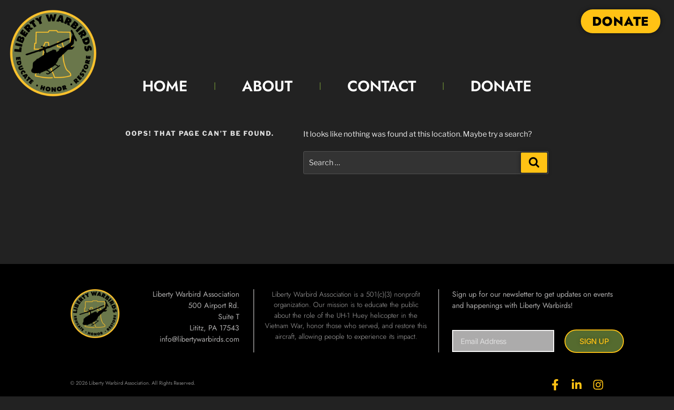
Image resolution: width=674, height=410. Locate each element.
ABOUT (267, 86)
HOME (165, 86)
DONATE (501, 86)
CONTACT (381, 86)
